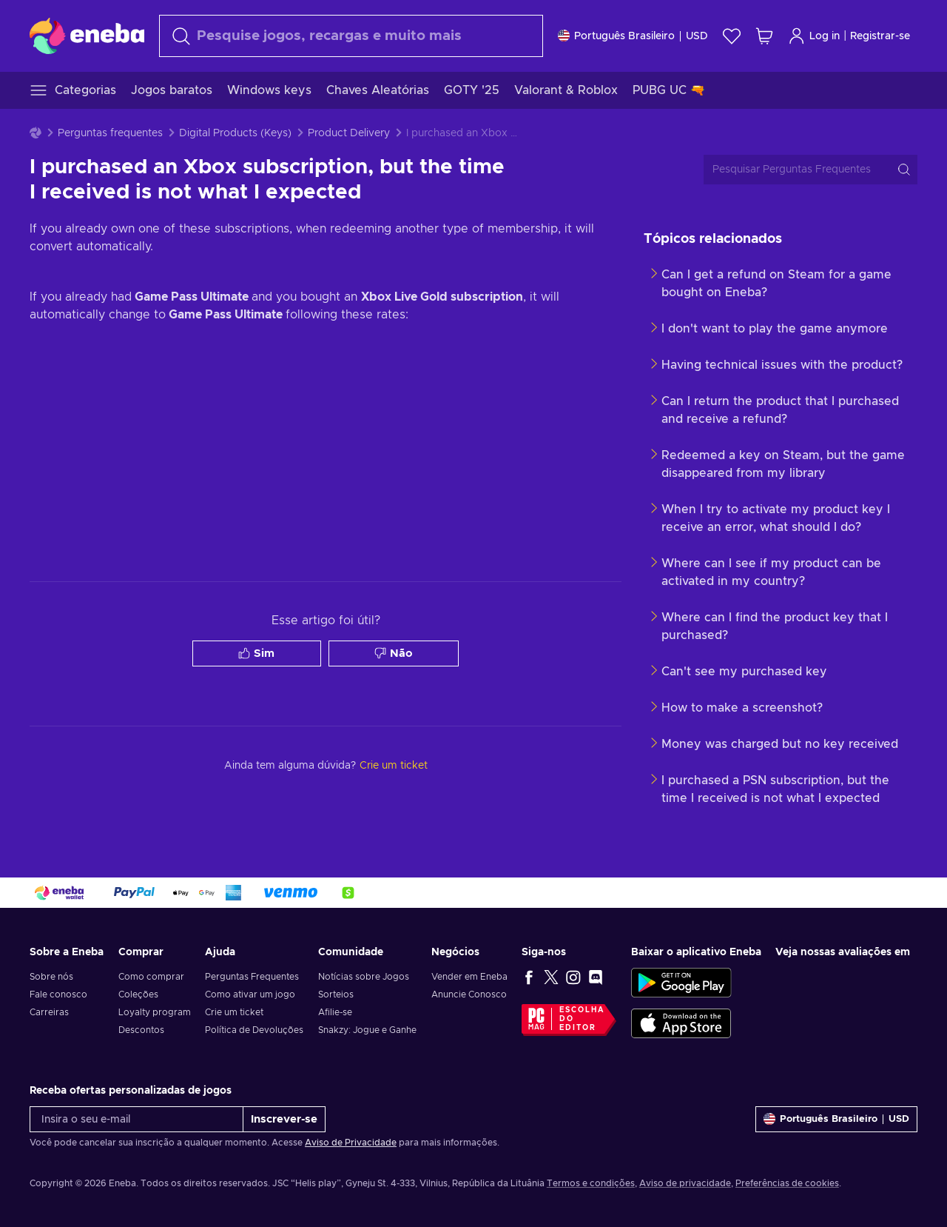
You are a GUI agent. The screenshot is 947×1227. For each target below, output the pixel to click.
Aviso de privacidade (685, 1183)
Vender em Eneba (469, 976)
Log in (814, 36)
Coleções (138, 994)
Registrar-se (880, 36)
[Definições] (632, 36)
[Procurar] (351, 36)
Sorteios (336, 994)
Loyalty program (154, 1012)
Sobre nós (51, 976)
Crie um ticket (234, 1012)
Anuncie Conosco (469, 994)
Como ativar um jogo (250, 994)
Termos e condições (591, 1183)
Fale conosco (58, 994)
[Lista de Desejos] (731, 36)
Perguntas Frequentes (252, 976)
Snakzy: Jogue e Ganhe (367, 1030)
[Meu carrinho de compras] (764, 36)
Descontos (141, 1030)
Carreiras (49, 1012)
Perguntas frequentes (110, 133)
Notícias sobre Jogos (363, 976)
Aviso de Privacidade (351, 1142)
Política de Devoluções (254, 1030)
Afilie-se (335, 1012)
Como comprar (151, 976)
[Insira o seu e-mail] (136, 1119)
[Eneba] (87, 35)
